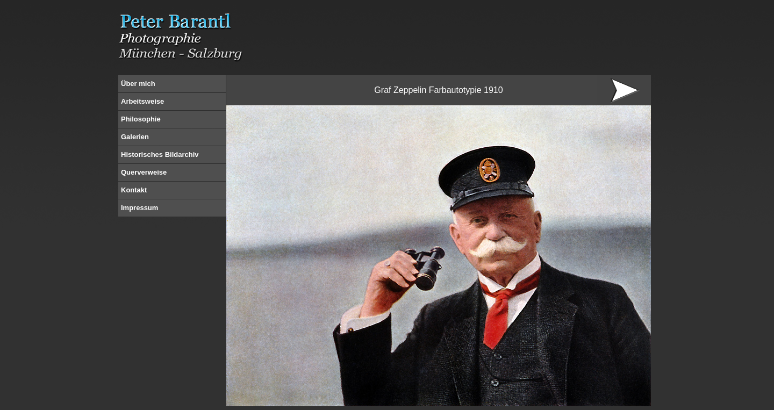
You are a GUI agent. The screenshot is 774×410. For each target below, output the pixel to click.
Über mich (138, 84)
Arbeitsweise (142, 101)
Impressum (139, 208)
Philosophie (141, 119)
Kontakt (134, 190)
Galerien (135, 137)
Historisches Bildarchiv (160, 154)
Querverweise (144, 172)
